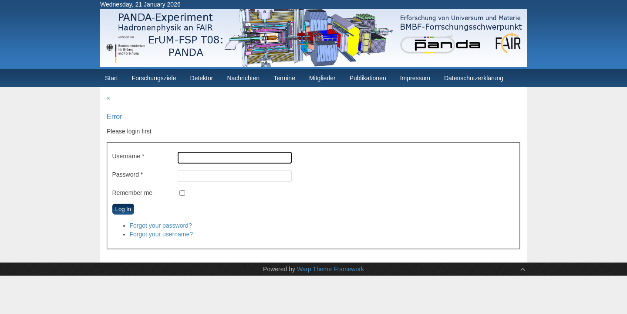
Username (128, 156)
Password (127, 174)
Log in (123, 209)
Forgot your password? (161, 225)
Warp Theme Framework (330, 269)
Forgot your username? (161, 234)
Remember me (132, 192)
